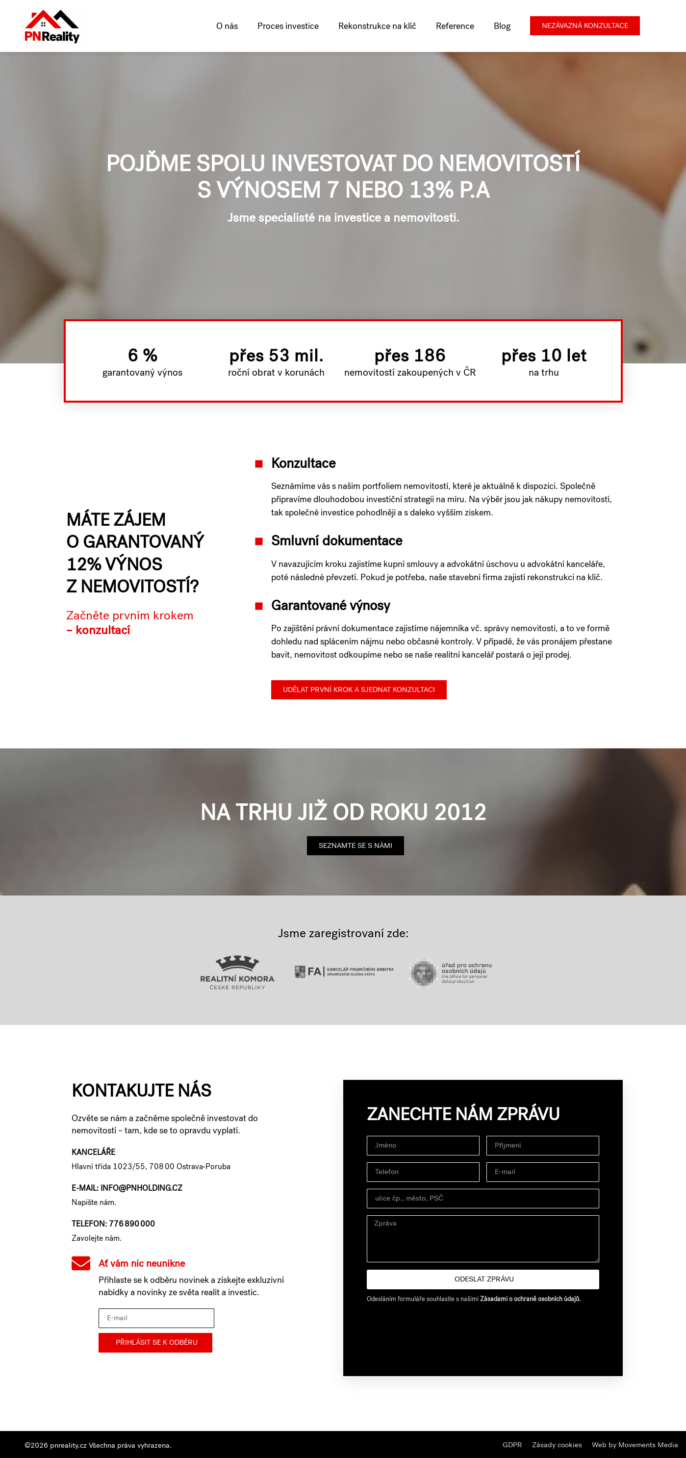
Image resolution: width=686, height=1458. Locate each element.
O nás (227, 26)
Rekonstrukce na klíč (377, 26)
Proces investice (288, 26)
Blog (502, 26)
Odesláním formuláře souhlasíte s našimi (474, 1299)
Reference (455, 26)
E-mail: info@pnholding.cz (127, 1188)
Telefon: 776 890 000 (113, 1224)
